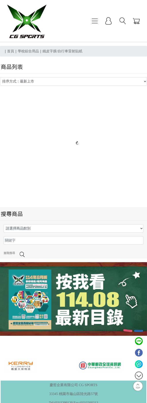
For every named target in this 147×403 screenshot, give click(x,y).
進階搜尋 (9, 253)
